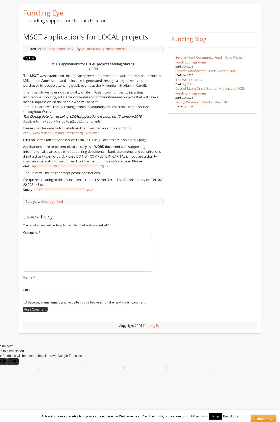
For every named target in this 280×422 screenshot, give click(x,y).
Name (29, 277)
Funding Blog (188, 39)
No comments (116, 49)
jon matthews (91, 49)
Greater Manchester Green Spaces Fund (205, 71)
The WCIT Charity (188, 80)
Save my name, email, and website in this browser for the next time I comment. (87, 302)
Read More (230, 416)
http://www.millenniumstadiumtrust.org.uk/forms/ (61, 133)
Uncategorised (52, 201)
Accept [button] (216, 416)
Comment (32, 232)
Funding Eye (43, 13)
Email (28, 290)
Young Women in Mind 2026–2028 (201, 102)
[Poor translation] (13, 361)
